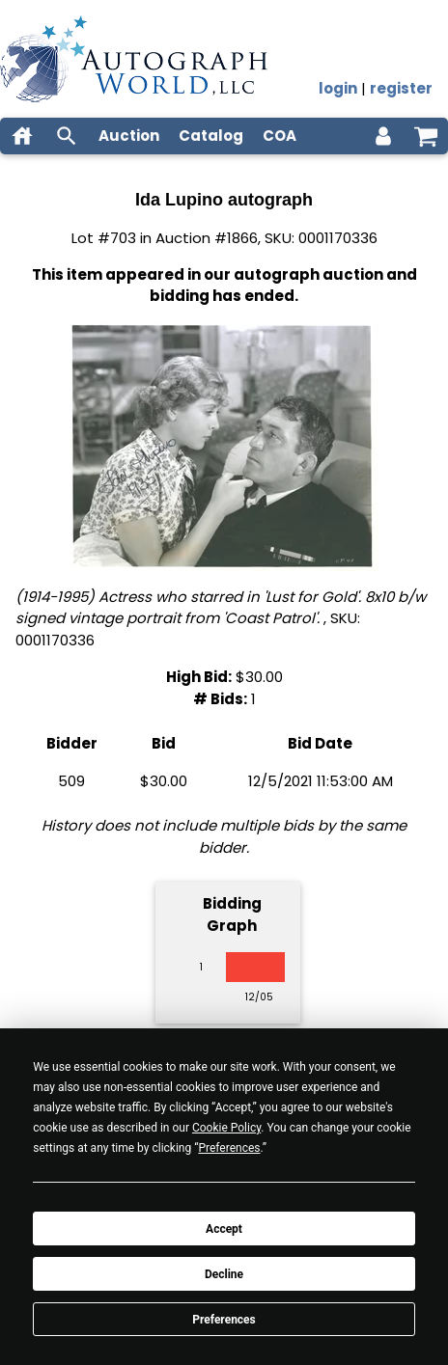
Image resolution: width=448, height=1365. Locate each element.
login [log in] (338, 88)
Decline (224, 1274)
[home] (22, 136)
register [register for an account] (401, 88)
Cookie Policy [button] (226, 1127)
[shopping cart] (425, 136)
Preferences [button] (229, 1148)
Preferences (224, 1319)
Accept (224, 1229)
